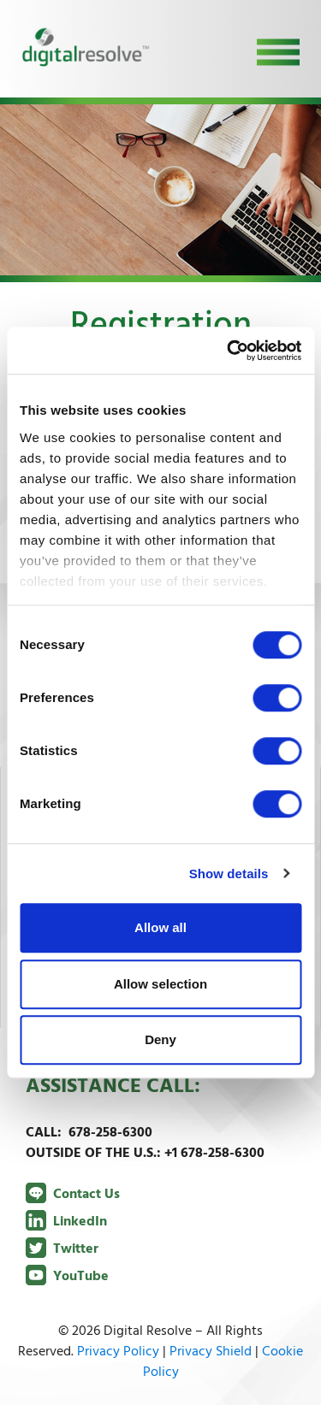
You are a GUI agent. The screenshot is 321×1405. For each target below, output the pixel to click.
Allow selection (160, 984)
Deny (160, 1039)
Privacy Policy (118, 1352)
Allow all (160, 927)
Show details (229, 873)
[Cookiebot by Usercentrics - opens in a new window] (228, 350)
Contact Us (73, 1195)
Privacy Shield (210, 1352)
